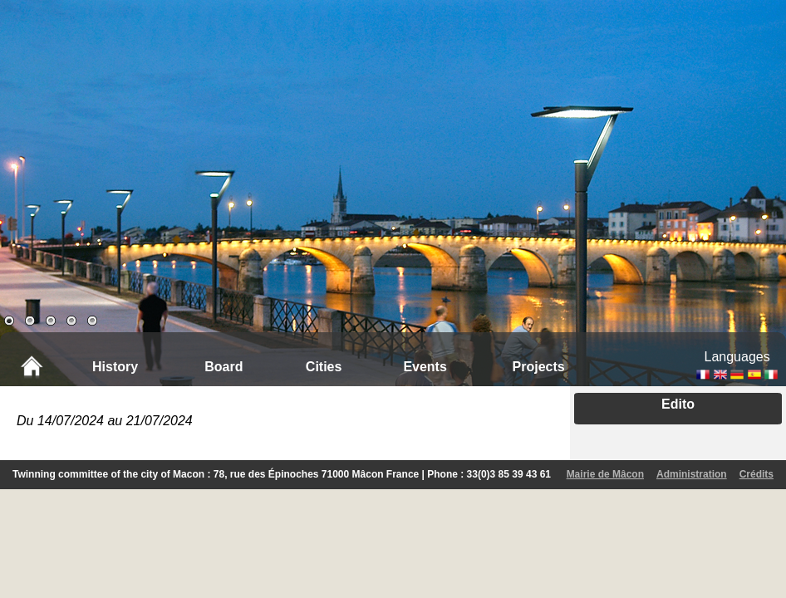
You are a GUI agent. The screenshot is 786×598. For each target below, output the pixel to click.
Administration (691, 474)
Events (424, 367)
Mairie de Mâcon (605, 474)
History (115, 367)
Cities (324, 367)
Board (223, 367)
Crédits (756, 474)
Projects (539, 367)
